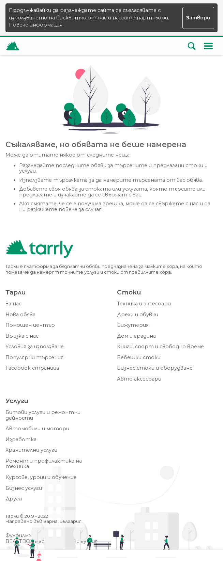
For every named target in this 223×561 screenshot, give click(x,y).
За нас (13, 304)
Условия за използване (34, 347)
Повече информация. (36, 25)
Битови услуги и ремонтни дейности (42, 415)
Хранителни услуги (31, 450)
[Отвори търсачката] (191, 45)
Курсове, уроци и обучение (41, 477)
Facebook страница (32, 368)
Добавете (33, 189)
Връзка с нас (22, 336)
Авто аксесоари (139, 379)
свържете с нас (177, 204)
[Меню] (208, 45)
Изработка (20, 440)
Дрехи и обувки (137, 315)
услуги (27, 171)
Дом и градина (136, 336)
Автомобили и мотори (37, 429)
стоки (194, 166)
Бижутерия (133, 325)
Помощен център (30, 325)
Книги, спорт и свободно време (160, 347)
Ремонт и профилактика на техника (43, 463)
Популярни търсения (34, 357)
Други (13, 499)
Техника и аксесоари (144, 304)
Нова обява (20, 315)
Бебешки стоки (139, 357)
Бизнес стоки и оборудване (155, 368)
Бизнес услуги (23, 488)
